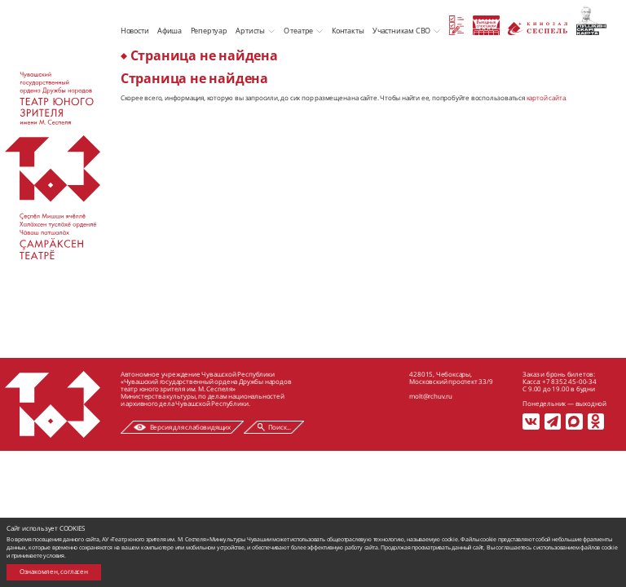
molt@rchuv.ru (430, 395)
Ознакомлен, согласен (54, 571)
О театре (298, 30)
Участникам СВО (401, 30)
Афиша (169, 30)
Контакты (348, 30)
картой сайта (546, 98)
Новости (135, 30)
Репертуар (209, 30)
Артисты (250, 30)
